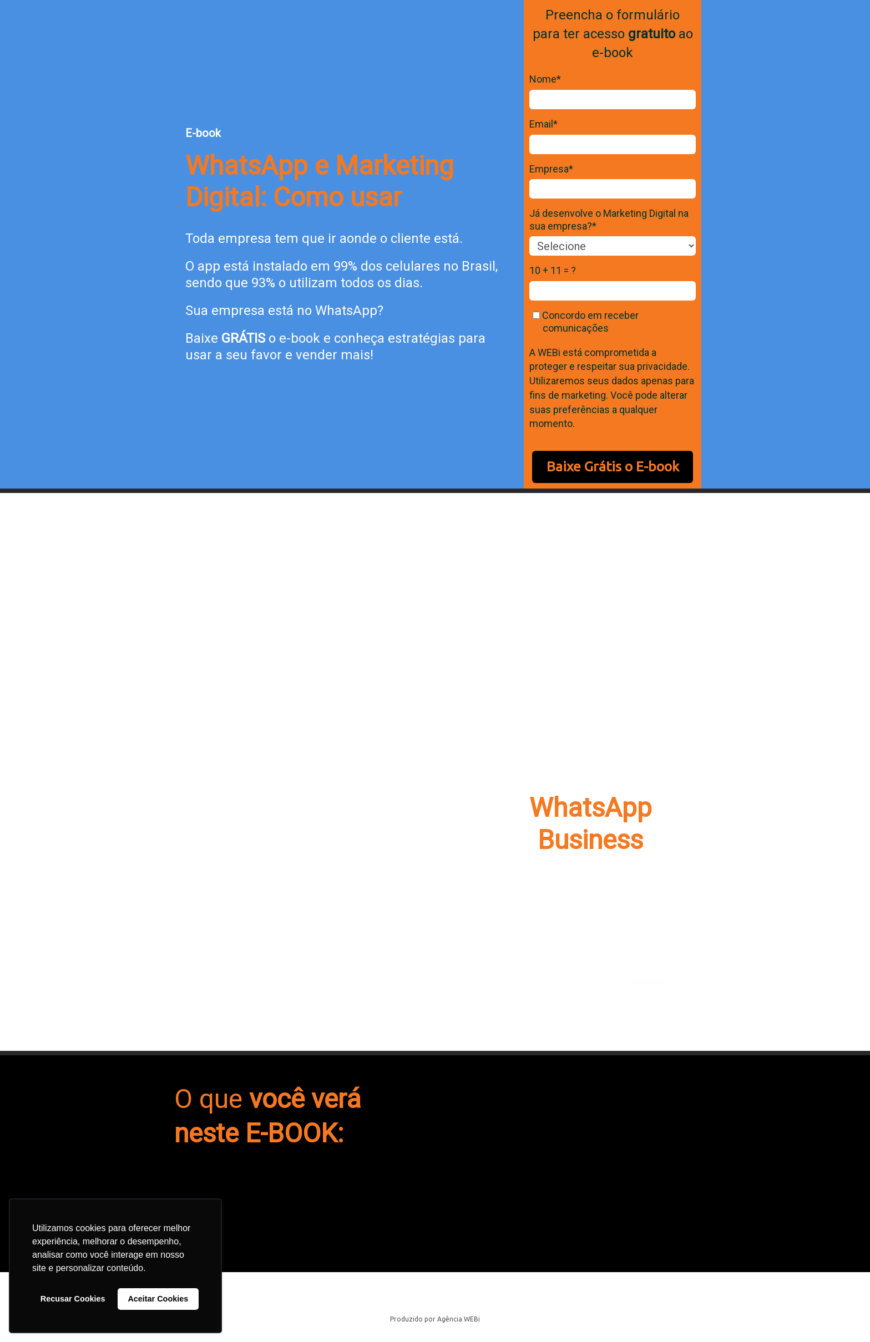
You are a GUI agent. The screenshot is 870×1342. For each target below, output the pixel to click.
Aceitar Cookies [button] (158, 1298)
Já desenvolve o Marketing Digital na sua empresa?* (609, 219)
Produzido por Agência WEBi (435, 1319)
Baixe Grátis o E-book (613, 466)
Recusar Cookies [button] (73, 1298)
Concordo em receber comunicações (586, 321)
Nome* (545, 79)
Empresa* (551, 169)
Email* (543, 124)
